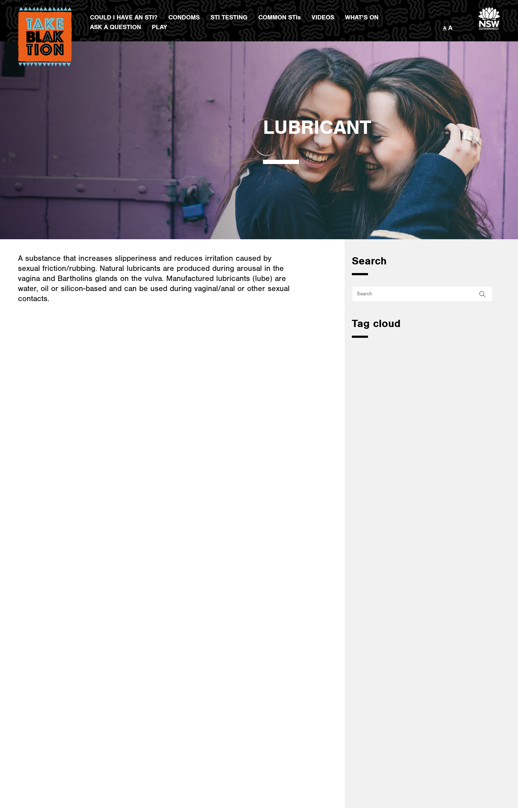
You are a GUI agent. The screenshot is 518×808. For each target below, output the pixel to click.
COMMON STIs (279, 17)
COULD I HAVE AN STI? (124, 17)
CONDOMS (184, 17)
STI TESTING (228, 17)
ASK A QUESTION (115, 27)
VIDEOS (323, 17)
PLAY (159, 27)
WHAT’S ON (361, 17)
